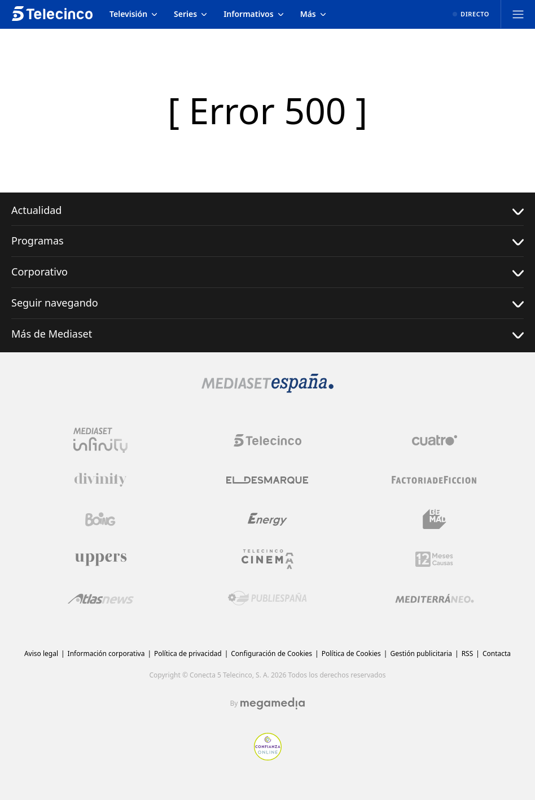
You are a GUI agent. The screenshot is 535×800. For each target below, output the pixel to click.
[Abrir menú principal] (518, 14)
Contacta (497, 653)
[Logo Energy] (267, 519)
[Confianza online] (268, 757)
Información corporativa (106, 653)
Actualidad (267, 210)
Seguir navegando (267, 303)
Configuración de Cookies (271, 653)
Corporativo (267, 272)
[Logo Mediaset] (267, 389)
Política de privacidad (188, 653)
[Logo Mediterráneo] (434, 598)
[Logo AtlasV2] (101, 598)
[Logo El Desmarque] (267, 480)
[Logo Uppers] (100, 559)
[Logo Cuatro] (434, 440)
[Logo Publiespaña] (267, 598)
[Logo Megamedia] (272, 703)
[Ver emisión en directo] (471, 14)
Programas (267, 241)
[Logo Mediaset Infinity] (100, 440)
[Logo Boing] (100, 519)
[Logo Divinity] (100, 480)
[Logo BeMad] (434, 519)
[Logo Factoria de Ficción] (434, 480)
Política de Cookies (351, 653)
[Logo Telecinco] (267, 440)
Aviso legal (41, 653)
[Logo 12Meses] (434, 559)
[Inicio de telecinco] (52, 14)
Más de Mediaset (267, 334)
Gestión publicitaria (421, 653)
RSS (467, 653)
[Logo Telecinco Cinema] (267, 559)
